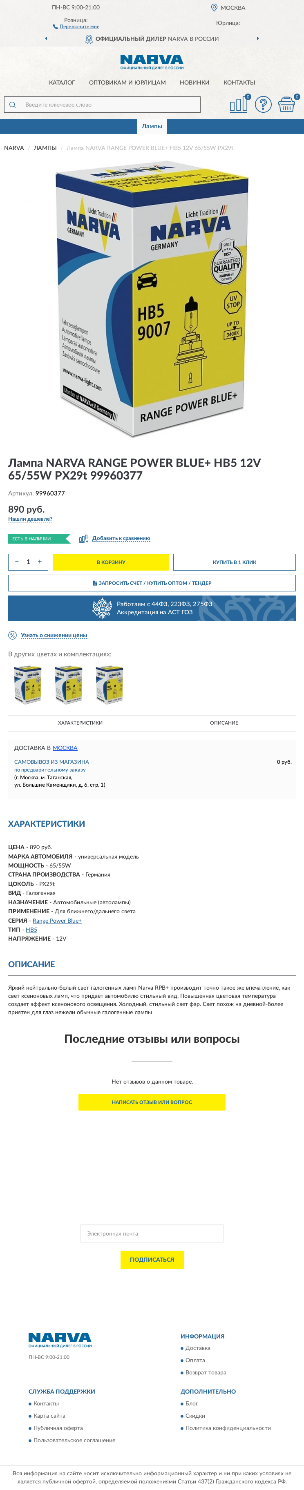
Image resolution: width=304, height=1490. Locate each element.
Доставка (198, 1349)
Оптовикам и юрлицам (127, 83)
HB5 (31, 930)
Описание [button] (224, 722)
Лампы (152, 126)
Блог (192, 1404)
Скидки (195, 1416)
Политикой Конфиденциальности (192, 1278)
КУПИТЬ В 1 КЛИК (234, 562)
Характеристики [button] (80, 722)
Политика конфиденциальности (228, 1428)
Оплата (195, 1361)
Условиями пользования (145, 1285)
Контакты (239, 83)
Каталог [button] (62, 83)
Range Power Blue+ (57, 921)
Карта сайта (49, 1416)
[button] (76, 26)
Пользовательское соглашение (74, 1440)
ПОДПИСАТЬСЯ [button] (152, 1260)
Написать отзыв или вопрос (152, 1102)
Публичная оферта (58, 1428)
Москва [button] (65, 748)
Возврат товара (206, 1373)
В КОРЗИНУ (111, 562)
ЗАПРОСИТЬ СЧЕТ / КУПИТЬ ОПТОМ (152, 583)
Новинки (195, 83)
